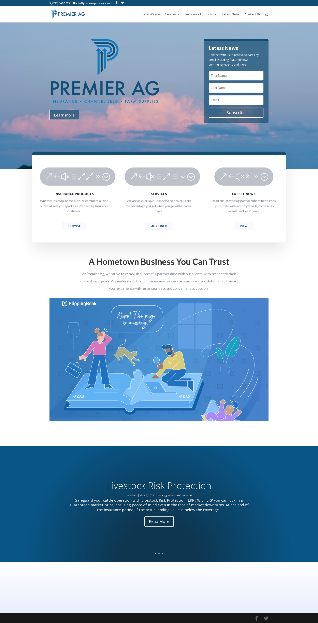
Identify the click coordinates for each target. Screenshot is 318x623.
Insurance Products (199, 14)
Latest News (230, 14)
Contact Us (252, 14)
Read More (159, 531)
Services (170, 14)
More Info (158, 233)
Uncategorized (166, 505)
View (244, 233)
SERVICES (159, 201)
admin (133, 505)
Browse (74, 233)
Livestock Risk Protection (159, 495)
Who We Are (151, 14)
